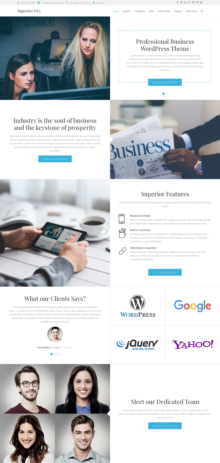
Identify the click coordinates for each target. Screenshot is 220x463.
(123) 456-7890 (27, 2)
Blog (151, 11)
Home (116, 11)
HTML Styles (164, 11)
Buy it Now (191, 11)
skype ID (100, 2)
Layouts (127, 11)
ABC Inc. (68, 347)
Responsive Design (140, 215)
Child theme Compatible (143, 247)
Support (178, 11)
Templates (140, 11)
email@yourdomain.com (52, 2)
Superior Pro (29, 10)
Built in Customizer (140, 229)
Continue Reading (165, 82)
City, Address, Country (80, 2)
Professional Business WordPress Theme (165, 44)
